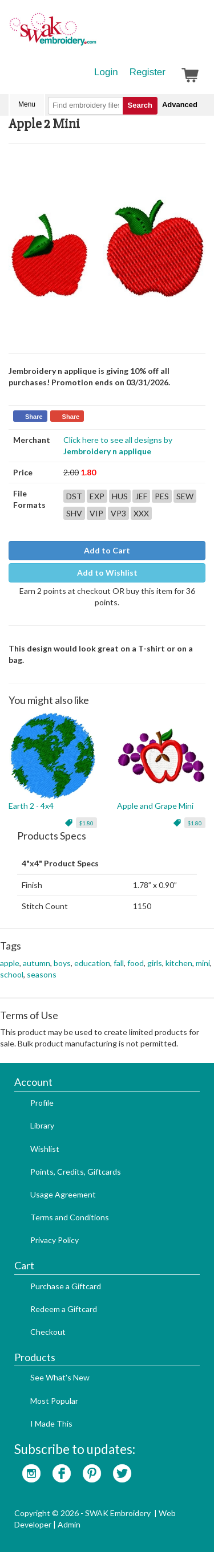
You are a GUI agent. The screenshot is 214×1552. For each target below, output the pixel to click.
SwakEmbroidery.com (94, 34)
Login (106, 72)
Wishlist (44, 1149)
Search (140, 105)
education (92, 963)
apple (9, 963)
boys (62, 963)
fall (119, 963)
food (135, 963)
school (11, 974)
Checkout (48, 1332)
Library (42, 1125)
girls (154, 963)
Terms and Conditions (69, 1217)
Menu (26, 104)
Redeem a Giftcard (63, 1309)
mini (203, 963)
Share (34, 416)
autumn (36, 963)
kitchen (178, 963)
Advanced (179, 104)
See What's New (60, 1377)
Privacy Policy (54, 1240)
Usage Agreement (63, 1194)
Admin (69, 1524)
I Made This (51, 1423)
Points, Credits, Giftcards (75, 1171)
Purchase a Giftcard (65, 1286)
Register (147, 72)
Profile (42, 1102)
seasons (41, 974)
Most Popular (54, 1401)
